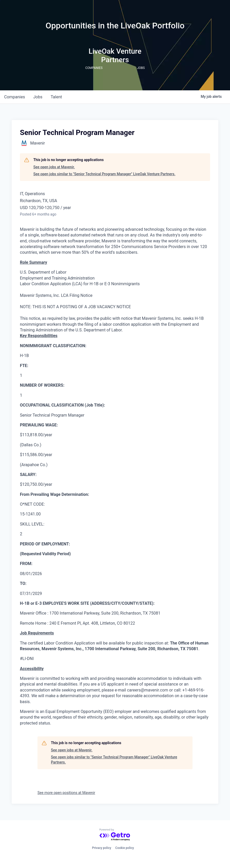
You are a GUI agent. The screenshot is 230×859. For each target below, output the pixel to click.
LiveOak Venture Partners (115, 55)
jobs (37, 96)
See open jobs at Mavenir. (54, 167)
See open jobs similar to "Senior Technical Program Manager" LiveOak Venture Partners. (104, 174)
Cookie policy (124, 848)
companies (14, 96)
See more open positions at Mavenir (66, 793)
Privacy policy (101, 848)
